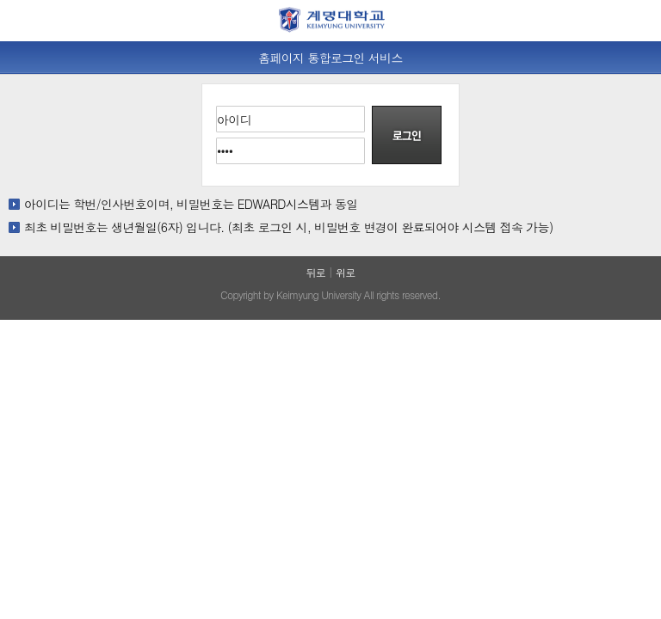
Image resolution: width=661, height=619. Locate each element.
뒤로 (315, 272)
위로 (345, 272)
